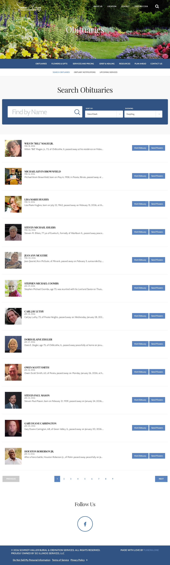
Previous (11, 479)
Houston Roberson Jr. (39, 451)
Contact (125, 6)
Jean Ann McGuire (35, 255)
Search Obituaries (61, 72)
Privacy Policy (78, 560)
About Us (98, 6)
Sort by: (89, 108)
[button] (157, 6)
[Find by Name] (40, 111)
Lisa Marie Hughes (36, 199)
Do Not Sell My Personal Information (31, 560)
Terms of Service (60, 560)
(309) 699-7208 (141, 6)
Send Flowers (158, 147)
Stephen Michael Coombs (41, 283)
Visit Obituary (141, 147)
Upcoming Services (108, 72)
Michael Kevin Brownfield (42, 171)
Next (161, 479)
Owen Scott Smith (36, 367)
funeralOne (151, 550)
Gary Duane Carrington (40, 423)
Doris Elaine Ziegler (38, 339)
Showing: (129, 108)
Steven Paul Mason (37, 395)
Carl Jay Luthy (34, 311)
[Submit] (77, 111)
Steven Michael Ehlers (39, 227)
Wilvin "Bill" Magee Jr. (38, 143)
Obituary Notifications (85, 72)
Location (111, 6)
